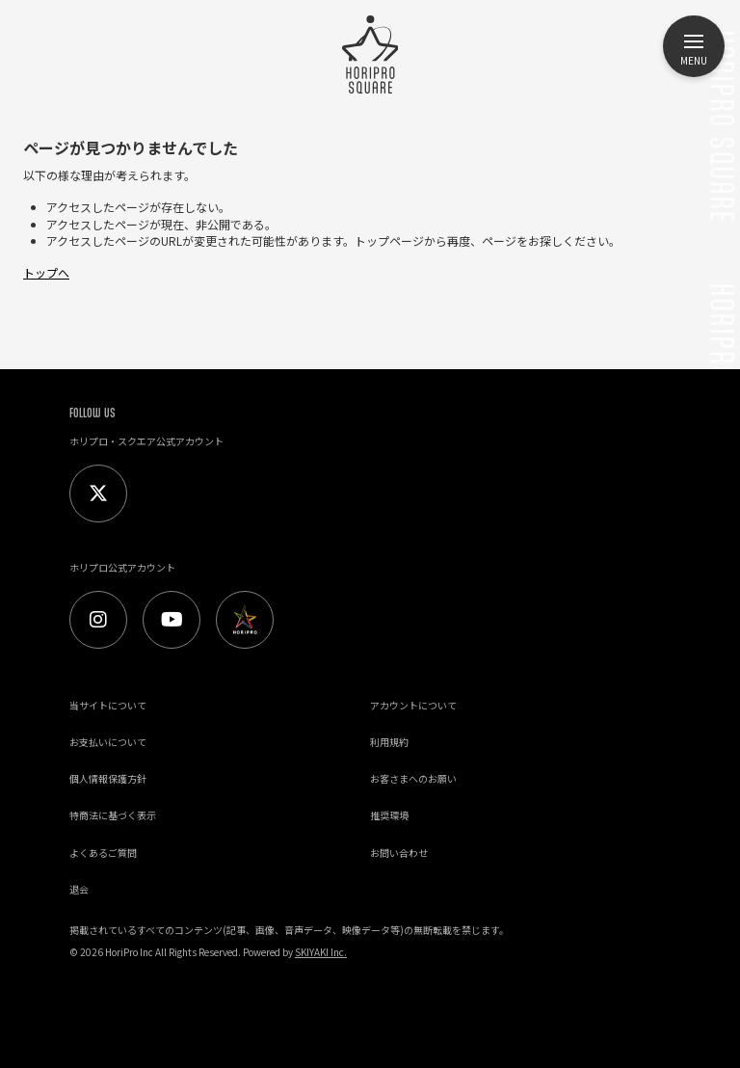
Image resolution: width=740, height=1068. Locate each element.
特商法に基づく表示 (112, 815)
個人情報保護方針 (107, 778)
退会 (79, 889)
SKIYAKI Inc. (321, 952)
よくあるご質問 (103, 852)
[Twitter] (98, 493)
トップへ (46, 272)
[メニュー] (694, 46)
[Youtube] (171, 620)
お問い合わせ (399, 852)
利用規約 (389, 741)
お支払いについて (107, 741)
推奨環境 (389, 815)
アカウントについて (413, 705)
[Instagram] (98, 620)
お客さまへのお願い (413, 778)
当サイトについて (107, 705)
